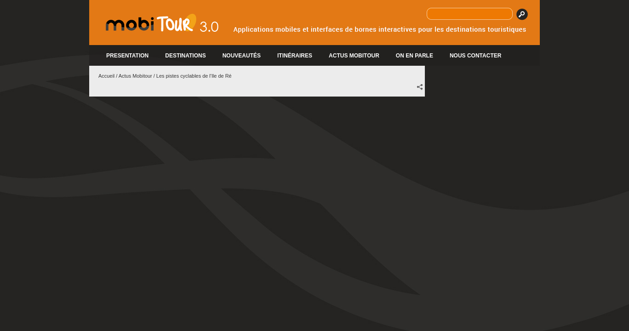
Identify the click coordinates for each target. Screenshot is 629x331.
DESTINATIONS (185, 55)
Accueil (106, 76)
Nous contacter (475, 55)
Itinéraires (294, 55)
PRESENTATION (127, 55)
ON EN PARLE (414, 55)
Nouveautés (242, 55)
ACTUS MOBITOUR (354, 55)
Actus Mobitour (135, 76)
